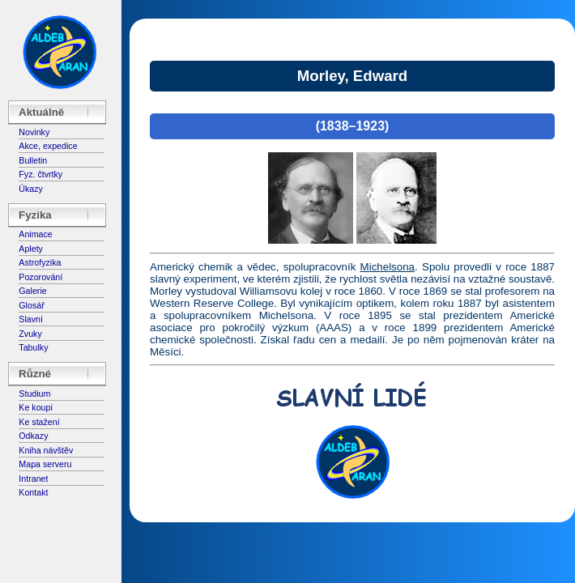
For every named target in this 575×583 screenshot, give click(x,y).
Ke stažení (39, 422)
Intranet (33, 478)
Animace (35, 234)
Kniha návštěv (46, 450)
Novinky (34, 132)
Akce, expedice (48, 146)
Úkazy (31, 189)
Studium (34, 393)
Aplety (31, 248)
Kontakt (33, 492)
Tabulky (33, 347)
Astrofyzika (40, 262)
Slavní (31, 319)
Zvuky (30, 333)
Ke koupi (35, 407)
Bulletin (33, 160)
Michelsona (387, 267)
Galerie (32, 291)
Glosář (31, 305)
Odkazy (33, 435)
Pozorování (40, 277)
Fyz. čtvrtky (40, 174)
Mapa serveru (45, 464)
